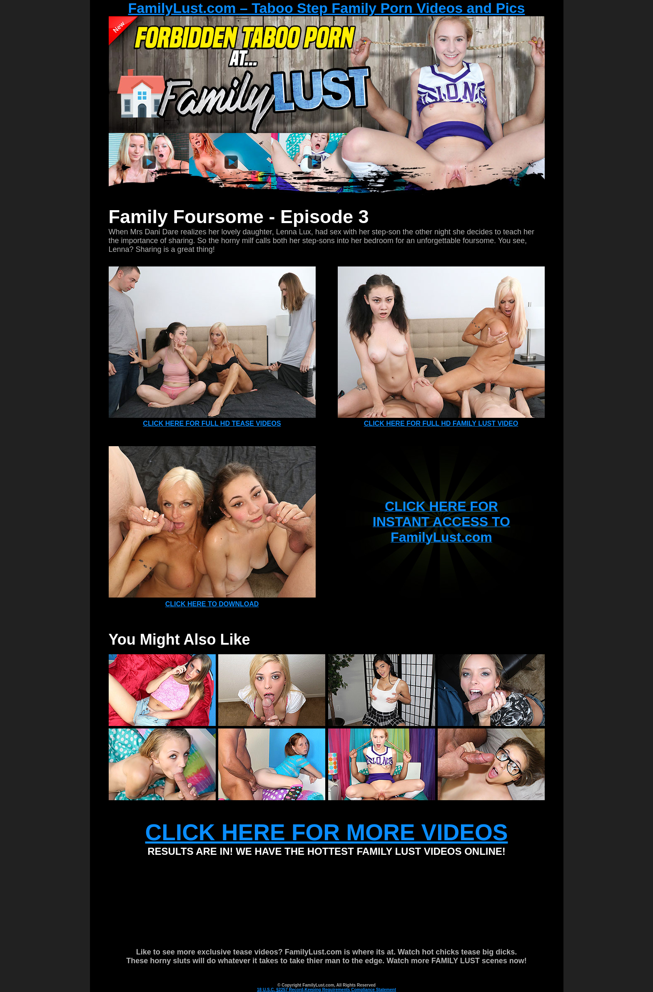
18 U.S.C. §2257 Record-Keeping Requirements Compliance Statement (326, 989)
